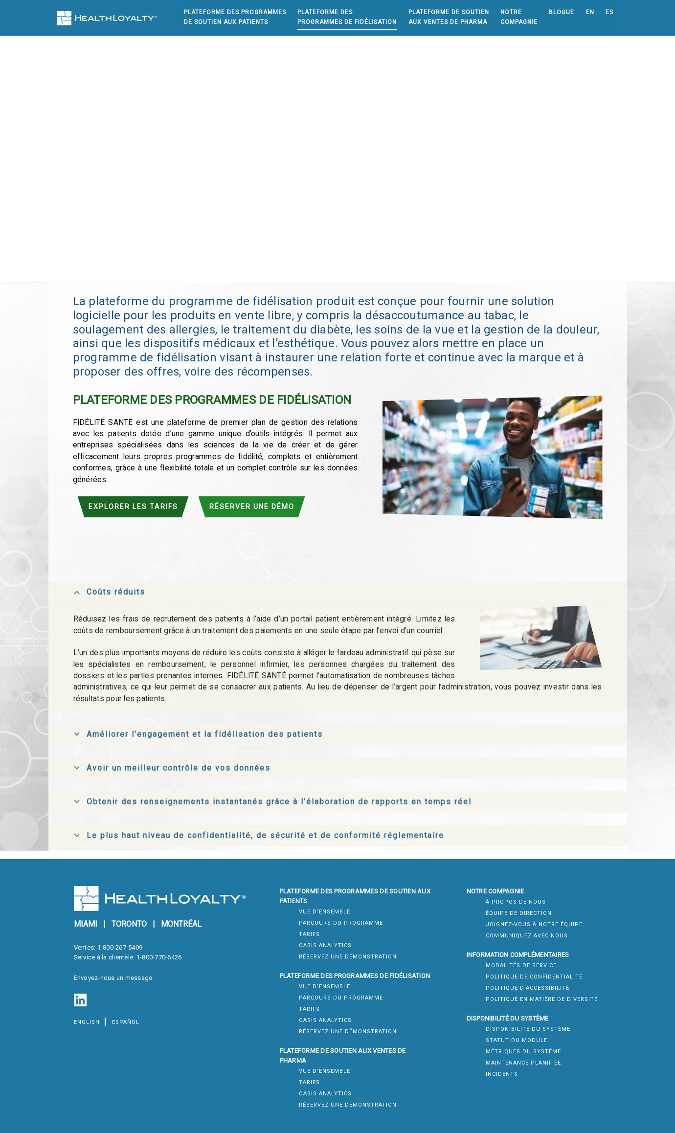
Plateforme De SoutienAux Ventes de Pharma (448, 17)
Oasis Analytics (325, 945)
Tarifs (309, 934)
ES (609, 12)
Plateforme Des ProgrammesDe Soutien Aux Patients (235, 17)
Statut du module (516, 1040)
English (87, 1022)
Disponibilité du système (528, 1029)
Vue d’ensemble (324, 912)
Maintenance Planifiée (523, 1063)
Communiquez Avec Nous (527, 936)
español (125, 1022)
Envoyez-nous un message (113, 977)
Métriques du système (523, 1051)
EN (590, 12)
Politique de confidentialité (534, 977)
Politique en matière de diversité (542, 999)
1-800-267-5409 (120, 947)
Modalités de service (521, 965)
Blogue (561, 12)
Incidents (502, 1074)
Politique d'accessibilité (527, 988)
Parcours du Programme (341, 923)
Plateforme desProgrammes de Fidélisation (347, 17)
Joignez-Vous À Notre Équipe (534, 924)
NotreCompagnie (519, 17)
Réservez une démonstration (348, 957)
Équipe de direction (519, 913)
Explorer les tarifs (133, 507)
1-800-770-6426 (159, 957)
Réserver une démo (251, 507)
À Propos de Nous (516, 902)
